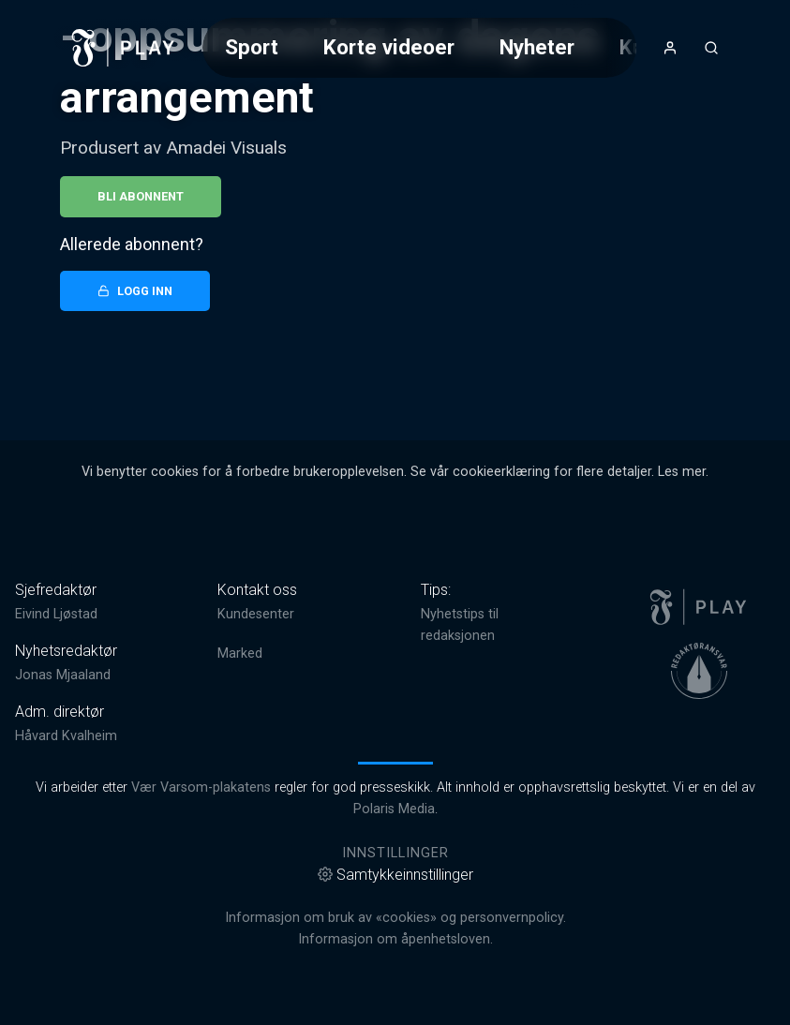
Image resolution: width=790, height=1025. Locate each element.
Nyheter (536, 47)
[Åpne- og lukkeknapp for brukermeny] (670, 48)
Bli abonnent (140, 196)
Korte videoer (389, 47)
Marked (239, 653)
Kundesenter (255, 614)
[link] (123, 48)
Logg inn (134, 291)
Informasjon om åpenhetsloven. (395, 939)
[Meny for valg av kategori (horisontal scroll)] (419, 47)
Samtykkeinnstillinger (395, 875)
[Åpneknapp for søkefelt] (711, 48)
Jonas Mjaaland (63, 675)
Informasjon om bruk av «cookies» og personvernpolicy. (395, 918)
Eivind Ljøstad (56, 614)
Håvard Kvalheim (66, 736)
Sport (251, 47)
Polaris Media (394, 809)
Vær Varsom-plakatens (201, 787)
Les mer (682, 472)
